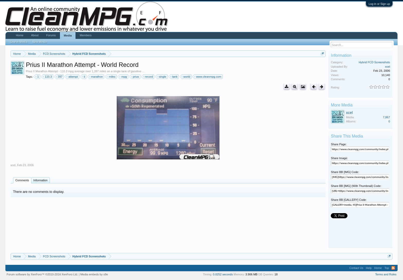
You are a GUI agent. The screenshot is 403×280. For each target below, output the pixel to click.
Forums (51, 35)
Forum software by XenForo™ (42, 274)
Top (386, 267)
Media (68, 35)
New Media (40, 41)
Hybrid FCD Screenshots (374, 62)
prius (135, 76)
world (186, 76)
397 (59, 76)
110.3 (47, 76)
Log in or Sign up (379, 3)
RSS (393, 268)
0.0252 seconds (223, 274)
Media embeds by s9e (94, 274)
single (161, 76)
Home (19, 35)
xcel (13, 165)
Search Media (19, 41)
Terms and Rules (386, 274)
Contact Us (356, 267)
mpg (123, 76)
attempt (72, 76)
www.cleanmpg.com (208, 76)
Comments (22, 180)
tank (174, 76)
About (35, 35)
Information (40, 180)
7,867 (386, 117)
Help (369, 267)
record (148, 76)
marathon (96, 76)
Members (85, 35)
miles (111, 76)
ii (83, 76)
